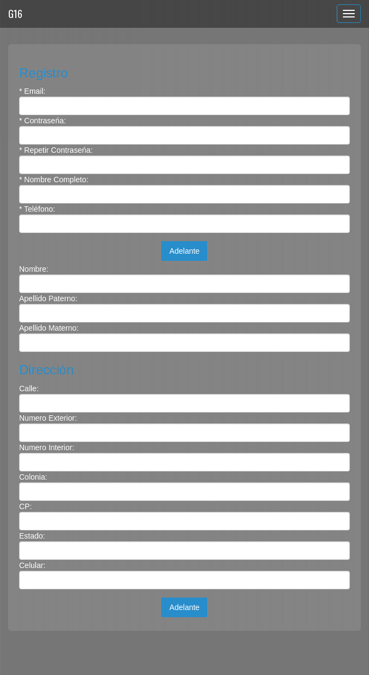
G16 (15, 14)
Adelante (184, 251)
